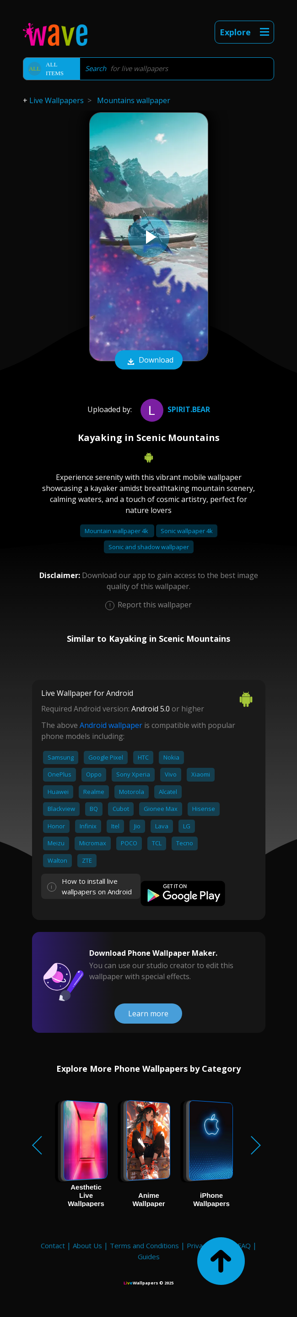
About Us (87, 1245)
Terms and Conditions (144, 1245)
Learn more (148, 1013)
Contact (53, 1245)
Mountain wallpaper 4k (117, 531)
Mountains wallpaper (133, 100)
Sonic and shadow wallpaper (148, 547)
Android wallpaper (111, 725)
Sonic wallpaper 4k (187, 531)
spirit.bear (174, 409)
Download (148, 361)
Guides (149, 1256)
